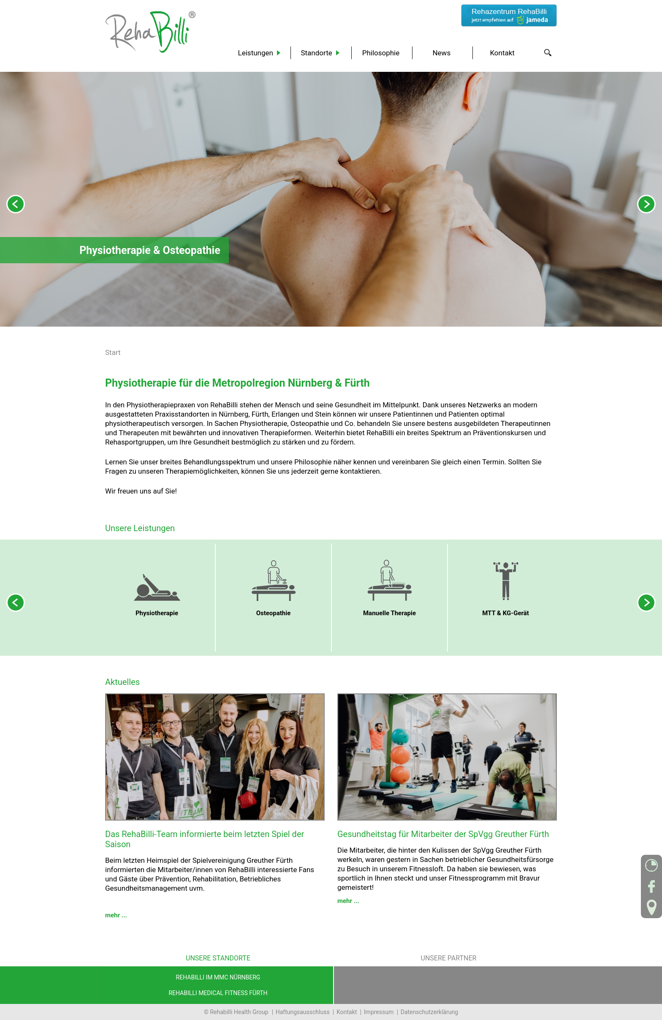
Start (113, 352)
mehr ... (116, 915)
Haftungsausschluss (303, 1012)
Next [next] (646, 204)
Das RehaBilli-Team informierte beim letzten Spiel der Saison (204, 839)
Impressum (378, 1012)
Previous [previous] (15, 204)
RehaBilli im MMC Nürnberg (218, 977)
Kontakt (346, 1012)
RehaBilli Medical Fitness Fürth (217, 993)
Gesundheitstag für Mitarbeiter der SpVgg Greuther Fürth (443, 834)
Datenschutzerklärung (429, 1012)
